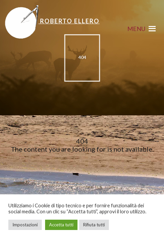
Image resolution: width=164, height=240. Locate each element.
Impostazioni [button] (25, 224)
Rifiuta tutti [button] (94, 224)
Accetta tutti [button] (61, 224)
